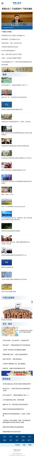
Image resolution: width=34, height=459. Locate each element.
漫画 (23, 440)
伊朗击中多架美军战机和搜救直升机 (11, 109)
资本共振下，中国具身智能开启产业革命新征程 (16, 345)
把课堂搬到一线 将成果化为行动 (10, 39)
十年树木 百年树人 (6, 31)
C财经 (23, 436)
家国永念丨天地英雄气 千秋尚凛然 (17, 9)
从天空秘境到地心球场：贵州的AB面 (13, 400)
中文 (24, 445)
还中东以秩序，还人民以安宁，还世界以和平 (16, 340)
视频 (4, 440)
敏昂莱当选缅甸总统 (7, 267)
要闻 (4, 74)
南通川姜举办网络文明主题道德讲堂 (13, 427)
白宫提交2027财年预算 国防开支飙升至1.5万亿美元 (16, 158)
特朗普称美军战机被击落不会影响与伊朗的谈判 (15, 146)
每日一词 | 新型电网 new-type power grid (13, 206)
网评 (10, 324)
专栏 (4, 324)
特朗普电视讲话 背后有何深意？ (12, 431)
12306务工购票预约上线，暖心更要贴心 (14, 363)
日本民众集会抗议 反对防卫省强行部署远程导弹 (17, 384)
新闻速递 (6, 379)
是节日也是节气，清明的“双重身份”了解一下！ (15, 85)
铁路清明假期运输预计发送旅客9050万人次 (14, 255)
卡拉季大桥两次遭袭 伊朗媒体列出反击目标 (14, 279)
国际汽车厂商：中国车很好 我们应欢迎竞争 (14, 97)
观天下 (29, 440)
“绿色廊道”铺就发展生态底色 (9, 47)
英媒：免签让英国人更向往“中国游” (11, 54)
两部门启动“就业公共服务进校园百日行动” (13, 170)
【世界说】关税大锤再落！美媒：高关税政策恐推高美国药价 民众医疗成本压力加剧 (16, 421)
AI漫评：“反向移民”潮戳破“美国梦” (11, 58)
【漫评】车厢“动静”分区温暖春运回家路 (14, 349)
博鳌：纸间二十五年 (7, 194)
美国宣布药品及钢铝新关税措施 (10, 231)
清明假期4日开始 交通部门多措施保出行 (13, 35)
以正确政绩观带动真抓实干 (8, 27)
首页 (4, 436)
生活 (29, 436)
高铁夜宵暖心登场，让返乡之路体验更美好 (15, 354)
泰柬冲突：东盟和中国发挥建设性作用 (14, 368)
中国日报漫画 (8, 298)
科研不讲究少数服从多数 (8, 291)
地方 (17, 440)
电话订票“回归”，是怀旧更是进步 (12, 359)
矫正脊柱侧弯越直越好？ (8, 50)
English (17, 445)
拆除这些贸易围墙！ (7, 320)
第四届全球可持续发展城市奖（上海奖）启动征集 (15, 121)
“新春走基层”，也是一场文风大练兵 (11, 43)
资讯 (17, 436)
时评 (10, 436)
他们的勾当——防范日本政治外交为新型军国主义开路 (16, 389)
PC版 (29, 445)
